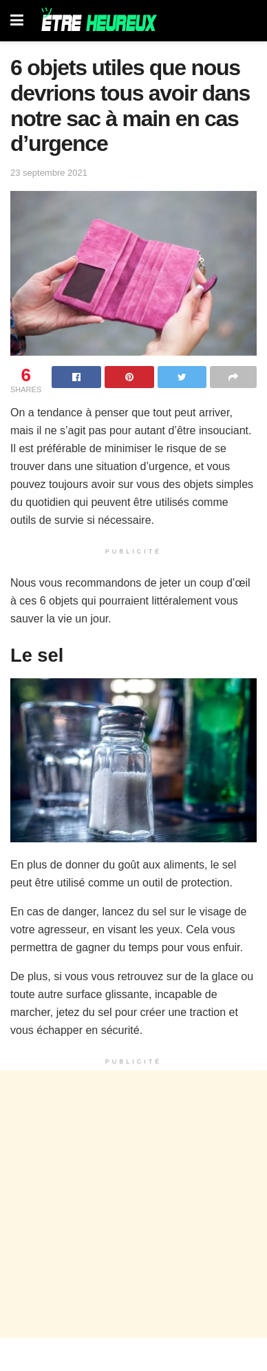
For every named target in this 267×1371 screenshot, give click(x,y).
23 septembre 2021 (48, 172)
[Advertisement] (133, 1204)
